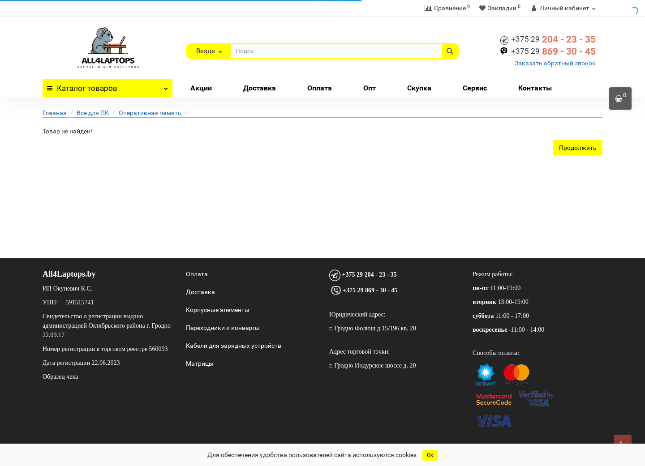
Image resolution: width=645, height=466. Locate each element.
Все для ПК (93, 112)
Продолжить (578, 147)
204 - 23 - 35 (553, 39)
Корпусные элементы (217, 309)
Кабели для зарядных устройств (233, 345)
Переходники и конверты (223, 327)
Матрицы (200, 363)
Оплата (319, 88)
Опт (369, 88)
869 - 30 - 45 (553, 51)
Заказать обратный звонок (555, 63)
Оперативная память (150, 112)
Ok (430, 455)
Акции (201, 88)
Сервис (475, 88)
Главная (55, 112)
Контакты (535, 88)
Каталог (107, 86)
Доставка (259, 88)
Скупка (419, 88)
